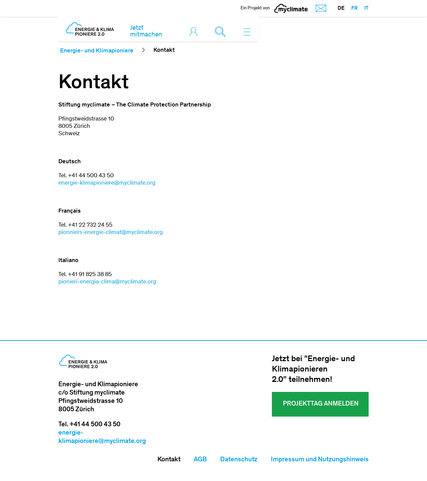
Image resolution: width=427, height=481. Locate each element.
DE (341, 8)
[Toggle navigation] (247, 31)
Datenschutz (239, 460)
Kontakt (168, 460)
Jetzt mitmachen (146, 31)
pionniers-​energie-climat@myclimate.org (110, 233)
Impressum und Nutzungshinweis (320, 460)
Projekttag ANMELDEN (320, 404)
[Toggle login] (195, 31)
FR (354, 8)
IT (366, 8)
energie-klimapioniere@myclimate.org (106, 183)
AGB (200, 460)
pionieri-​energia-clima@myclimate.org (107, 282)
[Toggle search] (221, 31)
